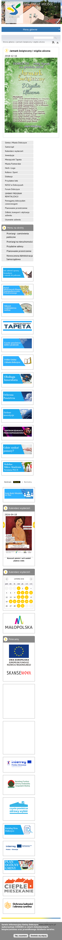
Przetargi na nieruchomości (20, 241)
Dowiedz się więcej (38, 936)
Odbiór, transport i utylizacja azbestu (17, 214)
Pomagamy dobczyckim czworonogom (15, 202)
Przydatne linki (11, 180)
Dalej (34, 525)
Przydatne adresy (15, 246)
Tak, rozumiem (21, 936)
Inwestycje (9, 155)
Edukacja (8, 176)
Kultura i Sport (11, 172)
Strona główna (8, 42)
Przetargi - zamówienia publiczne (18, 235)
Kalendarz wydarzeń (14, 151)
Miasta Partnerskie (13, 163)
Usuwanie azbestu (13, 219)
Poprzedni (4, 525)
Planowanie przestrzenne (16, 208)
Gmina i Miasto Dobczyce (16, 142)
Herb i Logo (10, 168)
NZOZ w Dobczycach (14, 185)
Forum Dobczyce (12, 189)
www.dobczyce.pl (47, 925)
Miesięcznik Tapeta (13, 159)
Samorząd (9, 147)
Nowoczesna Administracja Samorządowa (20, 257)
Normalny (28, 482)
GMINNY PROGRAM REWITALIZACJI (13, 195)
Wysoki (17, 482)
